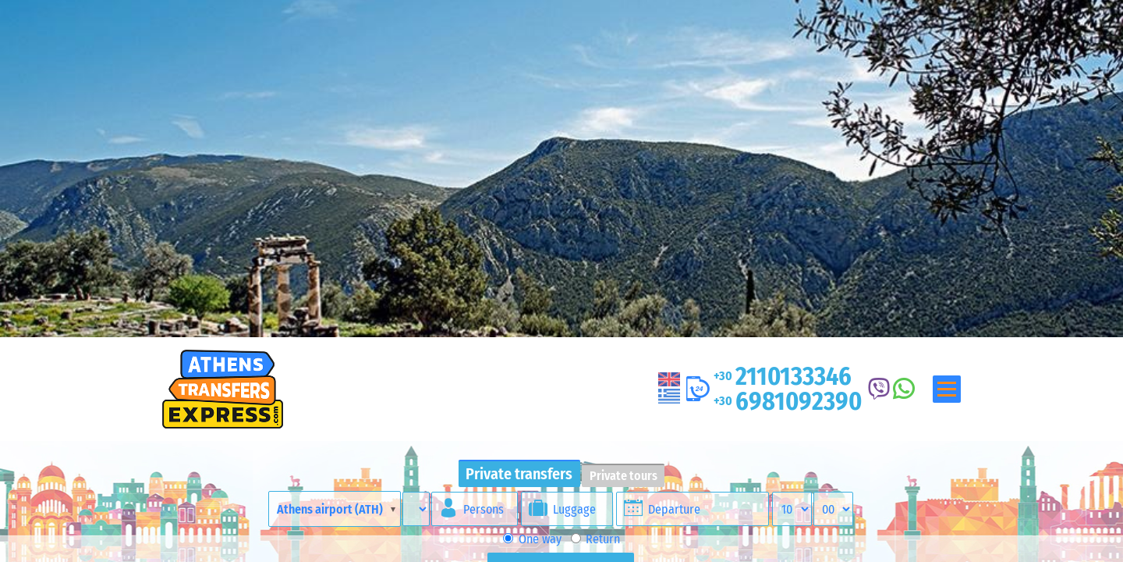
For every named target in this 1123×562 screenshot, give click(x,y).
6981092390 (788, 401)
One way (532, 539)
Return (595, 539)
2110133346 (783, 376)
